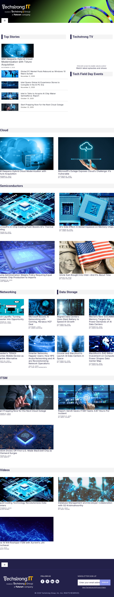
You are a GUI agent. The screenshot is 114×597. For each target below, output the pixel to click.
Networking (8, 292)
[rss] (57, 581)
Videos (5, 470)
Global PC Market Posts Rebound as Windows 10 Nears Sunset (43, 72)
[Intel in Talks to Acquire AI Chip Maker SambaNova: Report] (9, 96)
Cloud (4, 130)
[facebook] (42, 581)
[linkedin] (52, 581)
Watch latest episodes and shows (91, 68)
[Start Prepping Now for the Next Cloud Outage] (9, 107)
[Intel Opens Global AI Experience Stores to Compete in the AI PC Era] (9, 85)
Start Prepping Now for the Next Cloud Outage (43, 104)
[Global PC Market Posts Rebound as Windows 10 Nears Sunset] (9, 74)
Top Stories (12, 37)
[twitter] (47, 581)
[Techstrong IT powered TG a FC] (18, 577)
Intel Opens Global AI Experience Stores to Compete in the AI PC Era (40, 83)
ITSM (3, 378)
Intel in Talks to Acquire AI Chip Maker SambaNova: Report (38, 94)
